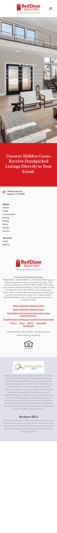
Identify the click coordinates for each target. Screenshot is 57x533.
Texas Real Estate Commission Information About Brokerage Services (28, 314)
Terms (22, 323)
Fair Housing (28, 326)
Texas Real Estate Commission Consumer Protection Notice (28, 319)
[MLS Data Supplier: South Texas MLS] (28, 367)
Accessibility (41, 323)
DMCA (30, 323)
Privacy (13, 323)
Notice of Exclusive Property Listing (28, 306)
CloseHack (35, 335)
